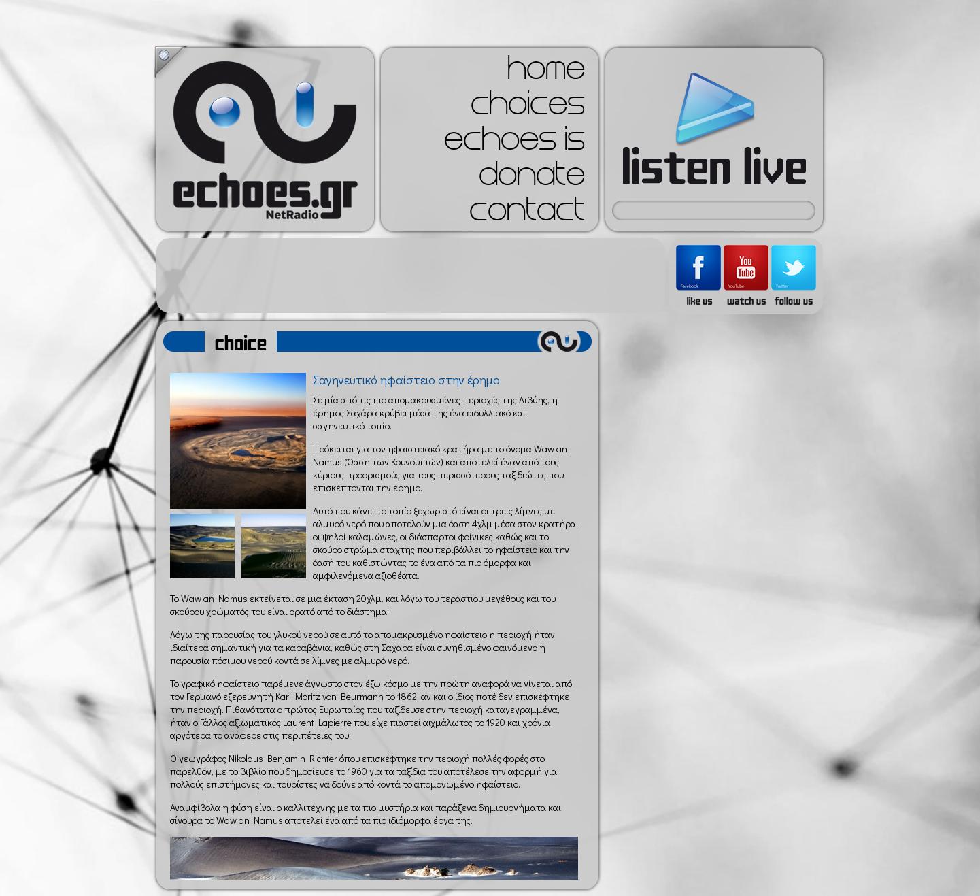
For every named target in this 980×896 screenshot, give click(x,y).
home (546, 72)
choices (528, 107)
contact (527, 214)
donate (532, 178)
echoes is (514, 143)
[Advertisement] (410, 275)
